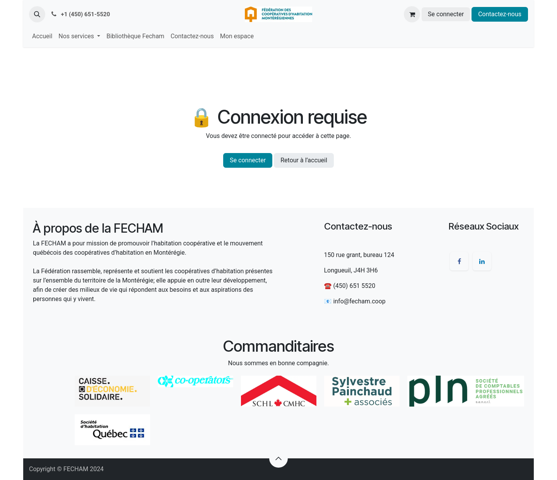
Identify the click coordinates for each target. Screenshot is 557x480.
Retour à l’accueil (303, 160)
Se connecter (446, 14)
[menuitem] (42, 36)
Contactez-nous (499, 14)
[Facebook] (459, 261)
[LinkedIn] (482, 261)
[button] (37, 14)
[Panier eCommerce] (412, 14)
